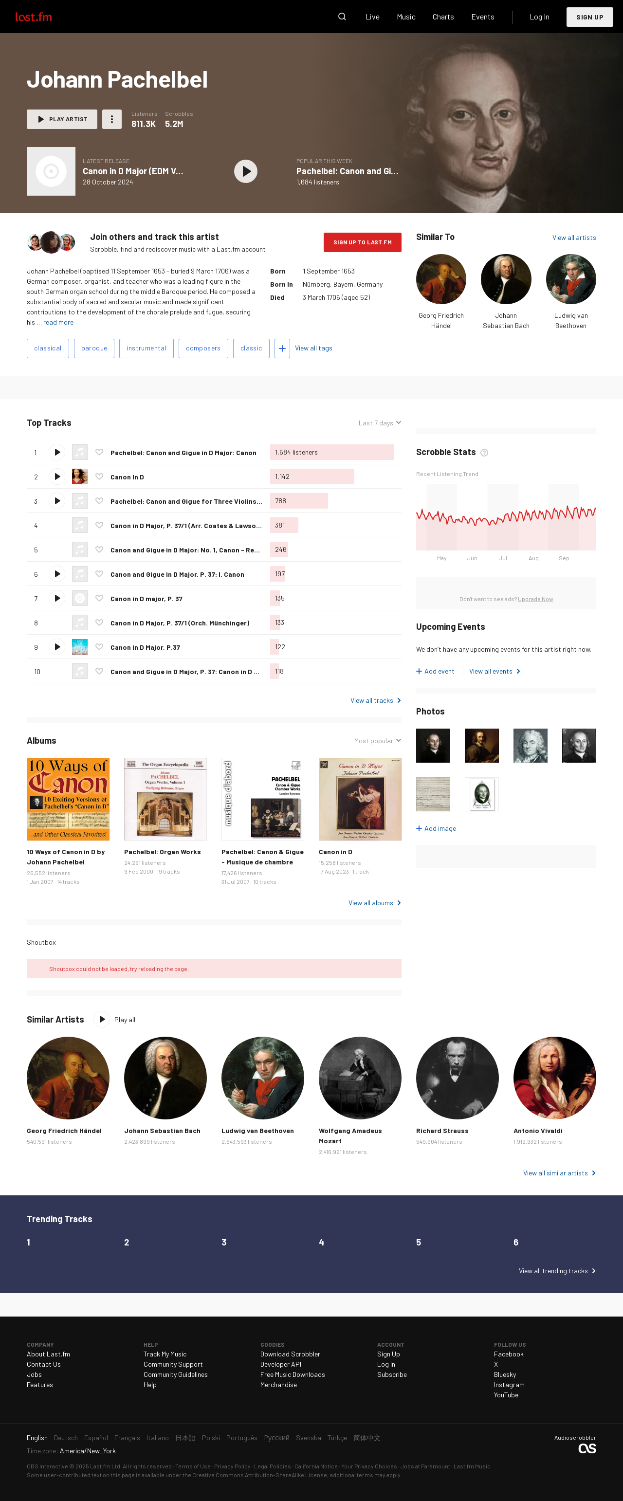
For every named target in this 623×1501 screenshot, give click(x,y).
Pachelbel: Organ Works (162, 851)
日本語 (185, 1437)
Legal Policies (272, 1466)
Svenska (308, 1437)
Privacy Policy (232, 1466)
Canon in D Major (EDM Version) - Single (159, 170)
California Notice (316, 1466)
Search (342, 16)
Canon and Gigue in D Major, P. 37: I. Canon (177, 574)
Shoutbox (41, 942)
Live (373, 16)
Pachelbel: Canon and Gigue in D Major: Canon (385, 170)
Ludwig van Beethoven (257, 1130)
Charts (443, 16)
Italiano (158, 1437)
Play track (57, 452)
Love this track (99, 452)
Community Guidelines (176, 1374)
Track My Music (165, 1354)
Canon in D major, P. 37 (146, 598)
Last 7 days (376, 423)
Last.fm (45, 16)
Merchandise (278, 1384)
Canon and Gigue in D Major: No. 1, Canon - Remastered (198, 550)
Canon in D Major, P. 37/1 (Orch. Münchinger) (179, 623)
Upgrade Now (535, 598)
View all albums (370, 902)
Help (150, 1384)
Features (40, 1384)
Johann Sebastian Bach (162, 1130)
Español (96, 1437)
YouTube (506, 1395)
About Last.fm (48, 1354)
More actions (112, 119)
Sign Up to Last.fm (362, 241)
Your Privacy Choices (369, 1466)
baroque (94, 348)
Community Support (173, 1364)
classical (48, 348)
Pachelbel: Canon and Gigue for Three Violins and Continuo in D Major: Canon (234, 501)
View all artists (574, 237)
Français (127, 1437)
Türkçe (337, 1437)
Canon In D (127, 477)
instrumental (146, 348)
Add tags (282, 348)
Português (241, 1437)
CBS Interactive (47, 1466)
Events (483, 16)
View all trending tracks (553, 1270)
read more (58, 322)
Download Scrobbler (290, 1354)
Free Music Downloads (292, 1374)
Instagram (509, 1384)
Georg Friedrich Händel (64, 1130)
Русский (277, 1437)
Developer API (280, 1364)
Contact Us (44, 1364)
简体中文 (367, 1437)
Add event (439, 671)
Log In (540, 16)
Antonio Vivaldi (538, 1130)
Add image (440, 828)
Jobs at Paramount (425, 1466)
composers (203, 348)
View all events (491, 671)
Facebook (509, 1354)
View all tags (313, 348)
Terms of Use (193, 1466)
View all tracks (371, 700)
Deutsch (66, 1437)
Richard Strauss (442, 1130)
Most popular (373, 740)
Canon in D (335, 851)
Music (406, 16)
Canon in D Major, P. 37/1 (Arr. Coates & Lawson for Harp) (201, 525)
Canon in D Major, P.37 (145, 647)
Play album (245, 171)
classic (251, 348)
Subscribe (392, 1374)
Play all (124, 1019)
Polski (211, 1437)
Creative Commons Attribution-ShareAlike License (259, 1474)
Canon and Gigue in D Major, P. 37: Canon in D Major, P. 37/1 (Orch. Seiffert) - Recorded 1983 (255, 671)
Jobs (34, 1374)
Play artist (68, 118)
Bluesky (505, 1374)
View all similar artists (555, 1173)
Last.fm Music (472, 1466)
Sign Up (590, 17)
